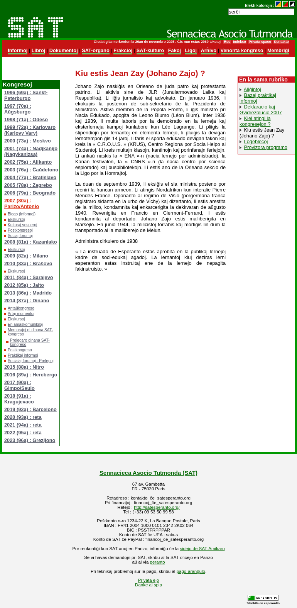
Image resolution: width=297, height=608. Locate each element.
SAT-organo (96, 50)
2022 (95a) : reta (23, 432)
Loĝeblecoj (256, 141)
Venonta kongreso (242, 50)
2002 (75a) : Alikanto (28, 162)
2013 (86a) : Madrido (28, 293)
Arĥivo (209, 50)
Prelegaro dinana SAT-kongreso (30, 342)
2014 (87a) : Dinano (26, 300)
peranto (157, 562)
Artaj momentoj (21, 314)
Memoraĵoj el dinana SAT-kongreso (30, 332)
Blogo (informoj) (21, 214)
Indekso (239, 42)
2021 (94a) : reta (23, 425)
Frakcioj (122, 50)
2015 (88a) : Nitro (24, 367)
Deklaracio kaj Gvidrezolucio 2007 (261, 109)
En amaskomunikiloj (25, 324)
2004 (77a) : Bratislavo (30, 177)
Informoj (17, 50)
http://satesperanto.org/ (156, 507)
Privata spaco (260, 42)
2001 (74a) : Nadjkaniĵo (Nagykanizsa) (30, 151)
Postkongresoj (20, 230)
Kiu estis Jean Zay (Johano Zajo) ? (262, 133)
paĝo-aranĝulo (191, 571)
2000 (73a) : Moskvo (27, 141)
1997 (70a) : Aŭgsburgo (17, 109)
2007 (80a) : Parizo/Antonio (21, 203)
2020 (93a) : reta (23, 417)
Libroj (39, 50)
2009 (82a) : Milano (26, 256)
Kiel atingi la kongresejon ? (255, 121)
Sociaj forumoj (20, 236)
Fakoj (174, 50)
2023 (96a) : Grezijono (29, 440)
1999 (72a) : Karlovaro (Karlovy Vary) (30, 130)
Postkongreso (20, 350)
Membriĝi (278, 50)
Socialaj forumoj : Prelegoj (31, 361)
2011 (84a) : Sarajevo (28, 277)
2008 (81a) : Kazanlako (30, 242)
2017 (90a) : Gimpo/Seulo (19, 385)
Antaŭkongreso (21, 308)
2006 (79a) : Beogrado (30, 193)
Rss (227, 42)
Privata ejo (148, 580)
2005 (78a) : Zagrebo (28, 185)
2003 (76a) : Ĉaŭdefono (31, 170)
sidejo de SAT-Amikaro (202, 548)
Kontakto (281, 42)
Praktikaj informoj (23, 355)
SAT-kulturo (150, 50)
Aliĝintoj (252, 89)
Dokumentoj (63, 50)
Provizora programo (265, 147)
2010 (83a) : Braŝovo (28, 263)
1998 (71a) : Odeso (26, 119)
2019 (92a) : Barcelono (30, 409)
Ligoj (191, 50)
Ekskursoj (16, 219)
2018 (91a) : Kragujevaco (19, 399)
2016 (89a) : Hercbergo (30, 375)
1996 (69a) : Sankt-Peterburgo (25, 95)
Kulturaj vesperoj (22, 225)
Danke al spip (148, 585)
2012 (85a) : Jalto (24, 285)
